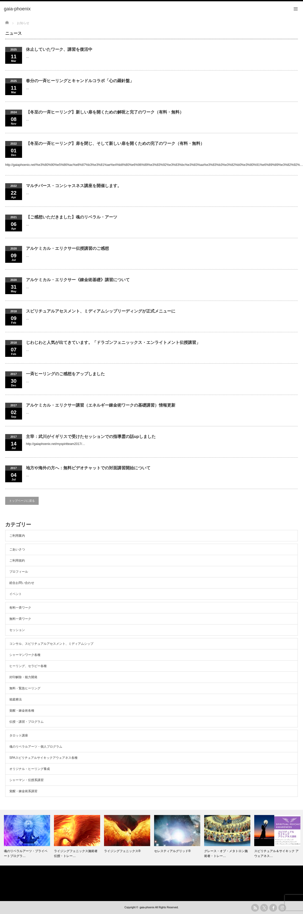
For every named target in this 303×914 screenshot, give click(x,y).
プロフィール (18, 571)
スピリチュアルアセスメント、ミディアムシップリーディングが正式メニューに (100, 311)
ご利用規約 (17, 560)
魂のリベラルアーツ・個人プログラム (35, 746)
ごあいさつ (17, 549)
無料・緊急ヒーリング (24, 688)
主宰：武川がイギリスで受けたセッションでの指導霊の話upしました (91, 436)
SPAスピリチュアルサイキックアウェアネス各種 (43, 758)
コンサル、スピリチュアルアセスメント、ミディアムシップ (51, 644)
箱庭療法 (15, 699)
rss (255, 908)
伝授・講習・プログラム (26, 722)
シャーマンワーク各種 (24, 655)
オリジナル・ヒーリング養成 (29, 769)
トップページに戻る (22, 500)
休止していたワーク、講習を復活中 (59, 49)
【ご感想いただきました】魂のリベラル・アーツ (71, 217)
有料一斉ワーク (20, 608)
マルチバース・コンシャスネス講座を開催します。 (73, 185)
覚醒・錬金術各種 (21, 710)
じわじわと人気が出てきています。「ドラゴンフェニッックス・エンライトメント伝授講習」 (113, 342)
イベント (15, 594)
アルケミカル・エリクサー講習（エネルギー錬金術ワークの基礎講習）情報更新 (100, 405)
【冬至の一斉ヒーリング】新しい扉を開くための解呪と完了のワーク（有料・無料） (105, 112)
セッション (17, 630)
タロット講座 (18, 735)
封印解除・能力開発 (23, 677)
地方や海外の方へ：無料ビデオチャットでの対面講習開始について (88, 468)
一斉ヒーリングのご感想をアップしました (65, 374)
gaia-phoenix (147, 907)
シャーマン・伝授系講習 (26, 780)
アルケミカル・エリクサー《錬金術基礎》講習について (78, 280)
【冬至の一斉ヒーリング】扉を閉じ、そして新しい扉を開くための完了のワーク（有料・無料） (115, 143)
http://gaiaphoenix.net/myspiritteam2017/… (55, 444)
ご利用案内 (17, 535)
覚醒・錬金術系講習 (23, 791)
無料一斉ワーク (20, 619)
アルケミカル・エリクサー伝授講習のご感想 (67, 248)
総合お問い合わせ (21, 583)
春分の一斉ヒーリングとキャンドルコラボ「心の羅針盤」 (80, 81)
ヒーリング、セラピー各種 (28, 666)
